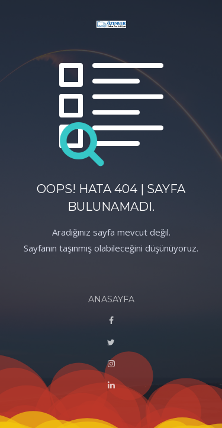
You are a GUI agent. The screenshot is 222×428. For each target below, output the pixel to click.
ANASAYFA (111, 299)
